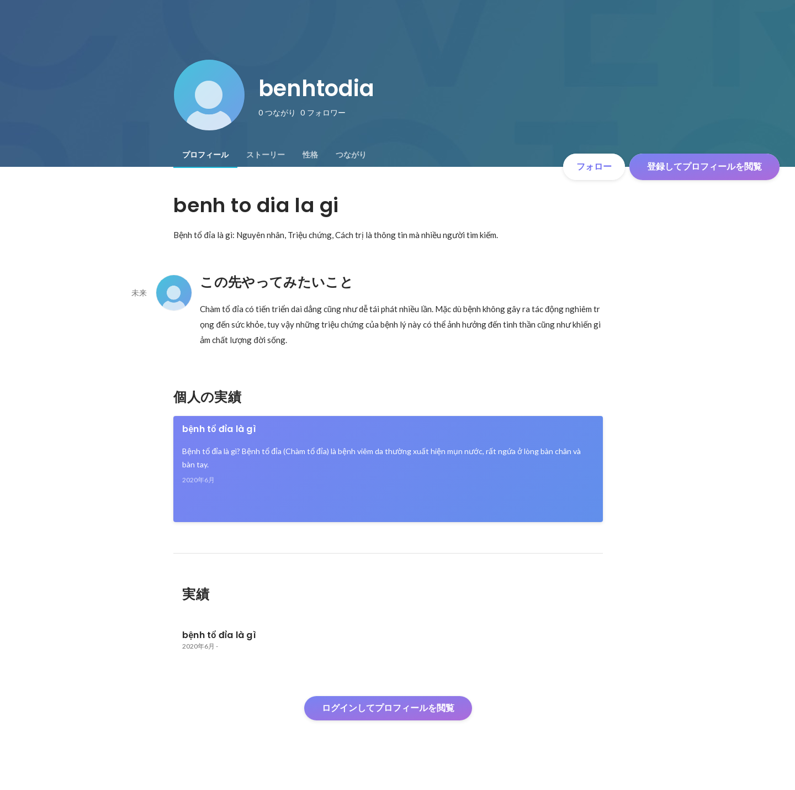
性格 (310, 154)
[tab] (205, 154)
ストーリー (265, 154)
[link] (388, 469)
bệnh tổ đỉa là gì (219, 429)
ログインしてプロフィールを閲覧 (388, 708)
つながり (351, 154)
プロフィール (205, 154)
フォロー (594, 166)
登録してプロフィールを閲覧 (704, 166)
